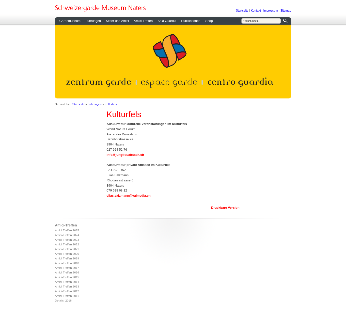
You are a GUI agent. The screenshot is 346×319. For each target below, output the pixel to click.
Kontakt (256, 10)
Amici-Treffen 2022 (67, 244)
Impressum (270, 10)
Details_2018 (63, 300)
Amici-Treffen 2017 (67, 267)
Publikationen (190, 21)
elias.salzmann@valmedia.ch (129, 195)
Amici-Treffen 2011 (67, 295)
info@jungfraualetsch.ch (125, 155)
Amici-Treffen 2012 (67, 291)
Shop (209, 21)
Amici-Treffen (143, 21)
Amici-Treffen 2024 (67, 235)
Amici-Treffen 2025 (67, 230)
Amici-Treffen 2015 (67, 277)
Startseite (242, 10)
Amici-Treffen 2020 (67, 253)
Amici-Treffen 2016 (67, 272)
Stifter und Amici (117, 21)
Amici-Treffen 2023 (67, 239)
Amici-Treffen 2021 (67, 249)
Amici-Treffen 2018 (67, 263)
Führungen (93, 21)
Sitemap (285, 10)
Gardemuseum (69, 21)
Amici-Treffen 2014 (67, 281)
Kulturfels (111, 104)
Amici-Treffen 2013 (67, 286)
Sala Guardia (166, 21)
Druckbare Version (225, 207)
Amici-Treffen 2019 (67, 258)
